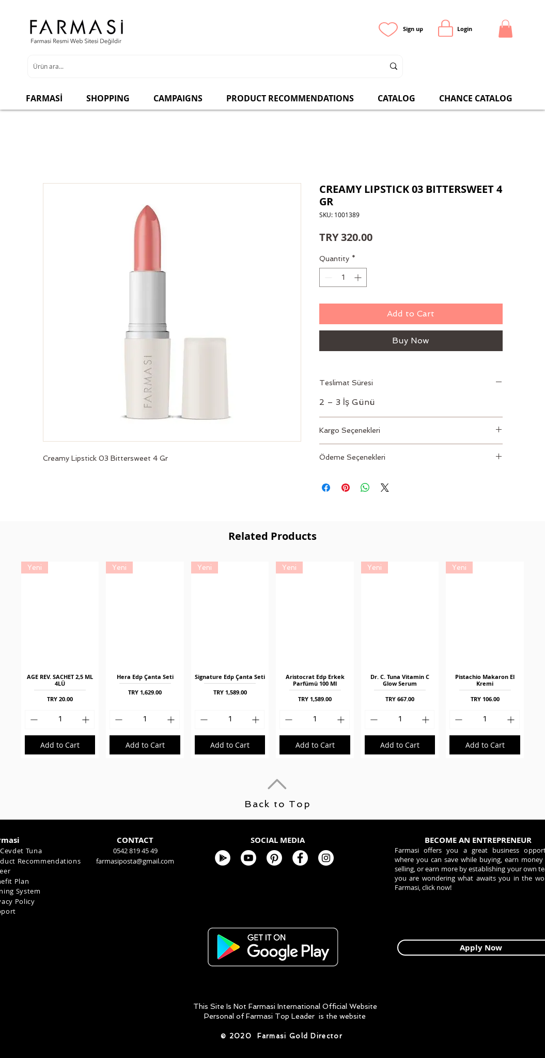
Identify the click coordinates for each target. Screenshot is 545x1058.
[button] (505, 29)
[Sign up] (413, 28)
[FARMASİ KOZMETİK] (300, 858)
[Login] (464, 28)
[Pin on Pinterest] (345, 487)
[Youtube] (248, 858)
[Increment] (358, 277)
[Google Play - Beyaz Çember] (222, 858)
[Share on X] (385, 487)
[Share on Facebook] (326, 487)
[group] (272, 660)
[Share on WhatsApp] (365, 487)
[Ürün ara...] (200, 66)
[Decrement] (327, 277)
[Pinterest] (274, 858)
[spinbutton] (343, 277)
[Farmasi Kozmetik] (326, 858)
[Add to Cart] (60, 744)
